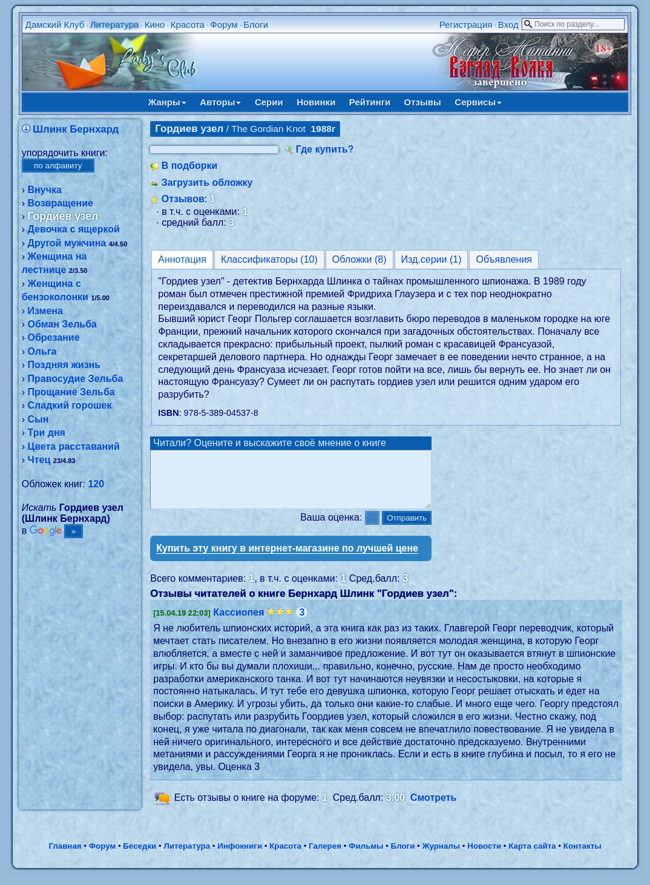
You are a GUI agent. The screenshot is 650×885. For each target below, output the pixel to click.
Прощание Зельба (71, 392)
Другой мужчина (67, 243)
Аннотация (182, 259)
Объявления (504, 259)
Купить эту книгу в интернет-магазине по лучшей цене (287, 559)
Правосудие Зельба (75, 378)
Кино (155, 24)
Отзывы (422, 102)
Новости (484, 856)
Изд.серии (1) (431, 259)
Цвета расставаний (74, 446)
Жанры (167, 102)
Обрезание (54, 337)
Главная (64, 856)
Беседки (139, 856)
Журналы (441, 856)
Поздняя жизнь (64, 365)
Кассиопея (238, 623)
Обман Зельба (62, 324)
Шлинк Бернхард (76, 129)
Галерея (325, 856)
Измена (45, 311)
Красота (188, 24)
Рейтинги (369, 102)
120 (96, 484)
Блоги (255, 24)
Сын (38, 419)
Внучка (45, 190)
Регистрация (466, 24)
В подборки (190, 165)
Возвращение (60, 203)
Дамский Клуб (55, 24)
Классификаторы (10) (269, 259)
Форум (224, 24)
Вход (508, 24)
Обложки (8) (359, 259)
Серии (269, 102)
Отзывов (183, 199)
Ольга (42, 351)
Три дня (46, 432)
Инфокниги (239, 856)
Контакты (582, 856)
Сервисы (478, 102)
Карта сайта (532, 856)
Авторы (220, 102)
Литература (114, 24)
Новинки (316, 102)
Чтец (39, 460)
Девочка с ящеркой (74, 229)
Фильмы (366, 856)
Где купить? (325, 149)
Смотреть (433, 808)
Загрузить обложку (207, 182)
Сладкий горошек (70, 405)
